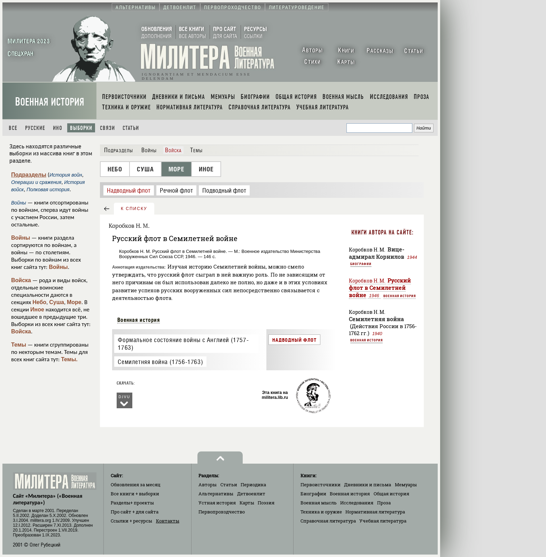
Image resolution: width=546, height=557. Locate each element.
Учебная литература (382, 521)
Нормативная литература (375, 512)
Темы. (69, 359)
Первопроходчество (221, 512)
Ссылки (131, 521)
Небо (39, 302)
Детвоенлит (251, 493)
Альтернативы (215, 493)
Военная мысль (319, 503)
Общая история (391, 493)
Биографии (361, 264)
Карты (247, 503)
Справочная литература (328, 521)
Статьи (131, 128)
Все (13, 128)
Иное (37, 309)
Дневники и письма (367, 484)
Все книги (135, 493)
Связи (107, 128)
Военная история (49, 101)
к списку (134, 208)
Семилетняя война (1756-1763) (160, 361)
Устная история (217, 503)
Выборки (81, 128)
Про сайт (134, 512)
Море (74, 302)
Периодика (253, 484)
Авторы (207, 484)
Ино (57, 128)
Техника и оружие (321, 512)
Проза (384, 503)
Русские (35, 128)
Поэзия (266, 503)
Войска (21, 280)
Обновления (136, 484)
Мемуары (406, 484)
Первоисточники (321, 484)
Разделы (132, 503)
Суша (56, 302)
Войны (20, 238)
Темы (18, 345)
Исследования (356, 503)
